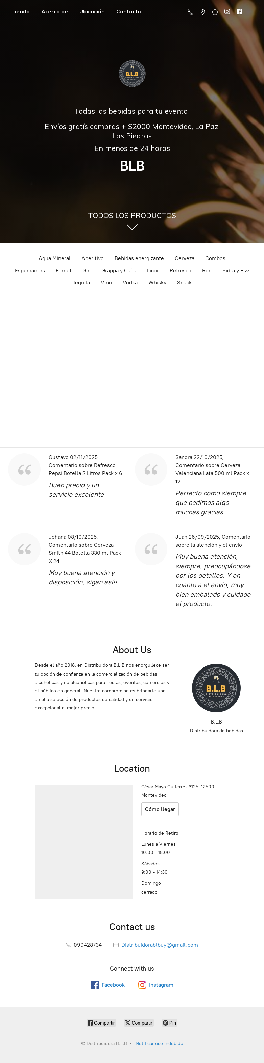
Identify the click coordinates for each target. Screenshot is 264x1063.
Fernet (64, 270)
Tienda (20, 11)
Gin (86, 270)
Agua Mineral (55, 258)
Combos (215, 258)
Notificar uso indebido (159, 1043)
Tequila (81, 282)
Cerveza (184, 258)
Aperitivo (92, 258)
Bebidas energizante (139, 258)
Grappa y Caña (118, 270)
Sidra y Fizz (235, 270)
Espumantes (30, 270)
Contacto (128, 11)
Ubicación (92, 11)
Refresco (180, 270)
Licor (153, 270)
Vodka (130, 282)
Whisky (157, 282)
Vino (106, 282)
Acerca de (54, 11)
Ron (207, 270)
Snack (184, 282)
